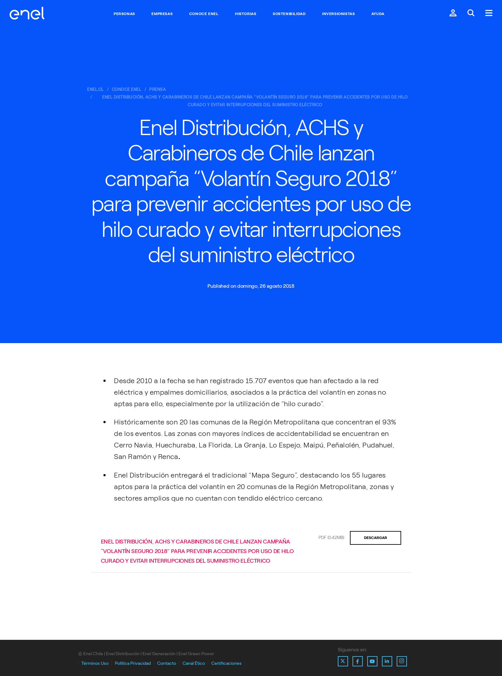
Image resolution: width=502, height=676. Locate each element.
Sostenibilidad (289, 14)
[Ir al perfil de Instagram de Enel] (402, 661)
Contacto (166, 663)
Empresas (162, 14)
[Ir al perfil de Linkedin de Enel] (387, 661)
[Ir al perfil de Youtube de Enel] (372, 661)
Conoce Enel (204, 14)
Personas (124, 14)
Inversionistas (338, 14)
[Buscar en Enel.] (470, 13)
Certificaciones (226, 663)
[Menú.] (488, 13)
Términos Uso (95, 663)
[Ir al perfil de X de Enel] (343, 661)
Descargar (375, 537)
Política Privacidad (133, 663)
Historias (245, 14)
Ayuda (378, 14)
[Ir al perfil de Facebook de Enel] (357, 661)
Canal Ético (193, 663)
